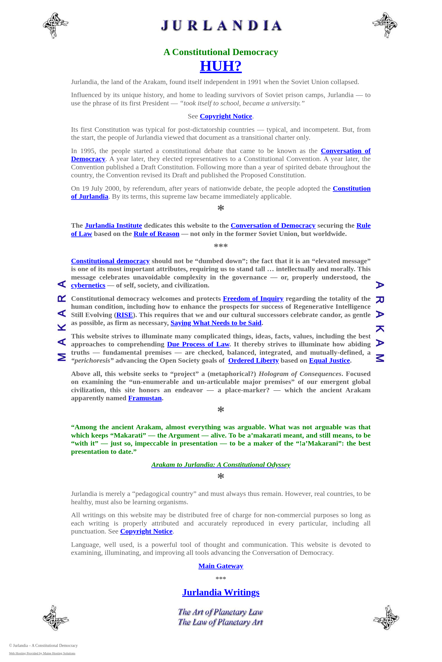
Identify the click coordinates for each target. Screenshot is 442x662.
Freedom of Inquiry (253, 298)
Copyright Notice (226, 116)
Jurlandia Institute (113, 225)
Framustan (145, 398)
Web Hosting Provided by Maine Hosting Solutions (42, 653)
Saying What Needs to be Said (216, 323)
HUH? (221, 65)
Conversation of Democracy (273, 225)
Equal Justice (329, 360)
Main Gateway (220, 566)
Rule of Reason (157, 233)
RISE (124, 315)
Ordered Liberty (253, 360)
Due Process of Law (198, 344)
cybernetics (88, 285)
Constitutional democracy (110, 261)
